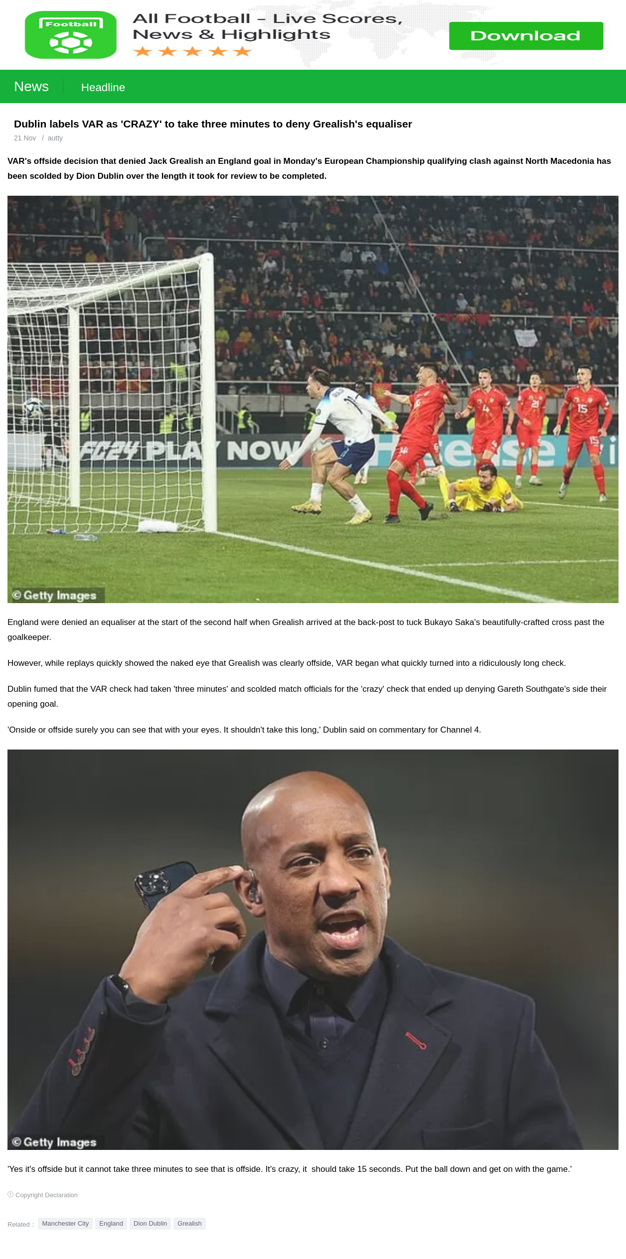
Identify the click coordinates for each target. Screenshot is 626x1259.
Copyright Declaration (46, 1195)
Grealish (189, 1223)
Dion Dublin (150, 1223)
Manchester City (65, 1223)
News (31, 86)
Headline (103, 87)
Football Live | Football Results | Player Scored (103, 1254)
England (111, 1223)
